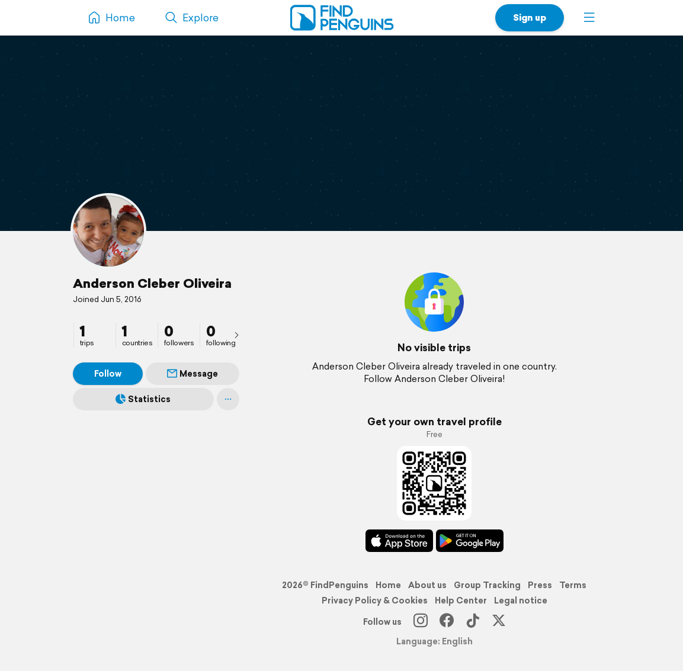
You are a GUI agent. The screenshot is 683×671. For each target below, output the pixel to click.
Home (388, 585)
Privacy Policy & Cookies (375, 600)
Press (540, 585)
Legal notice (520, 600)
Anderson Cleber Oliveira (152, 283)
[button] (589, 18)
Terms (572, 585)
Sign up (529, 17)
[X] (499, 622)
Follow (107, 374)
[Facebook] (447, 622)
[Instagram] (420, 622)
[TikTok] (473, 622)
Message (192, 374)
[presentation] (236, 335)
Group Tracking (487, 585)
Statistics (143, 399)
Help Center (461, 600)
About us (427, 585)
